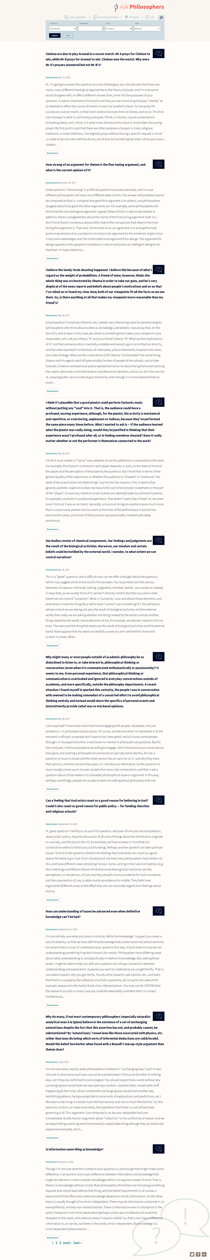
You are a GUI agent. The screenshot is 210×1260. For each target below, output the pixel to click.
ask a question (78, 17)
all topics (134, 17)
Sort (137, 23)
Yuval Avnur (51, 77)
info (152, 17)
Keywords (84, 23)
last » (78, 1242)
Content (54, 23)
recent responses (109, 17)
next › (67, 1242)
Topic (108, 23)
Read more (53, 154)
